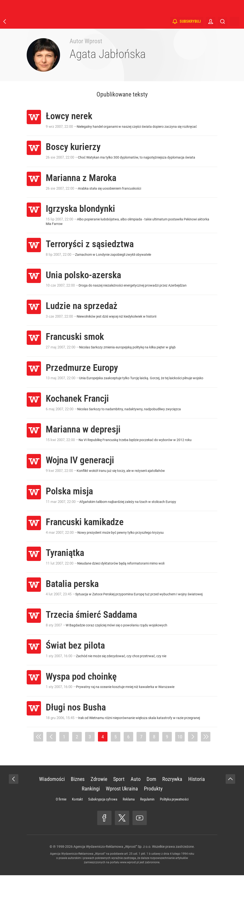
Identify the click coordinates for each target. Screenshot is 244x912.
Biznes (78, 816)
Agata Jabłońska (108, 54)
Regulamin (147, 836)
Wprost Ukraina (122, 825)
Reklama (129, 836)
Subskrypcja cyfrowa (102, 836)
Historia (196, 816)
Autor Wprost (86, 41)
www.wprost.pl (129, 899)
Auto (136, 816)
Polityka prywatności (174, 836)
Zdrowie (99, 816)
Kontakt (77, 836)
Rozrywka (172, 816)
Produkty (153, 825)
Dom (151, 816)
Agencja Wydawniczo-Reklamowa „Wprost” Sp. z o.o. (112, 883)
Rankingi (91, 825)
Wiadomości (52, 816)
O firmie (61, 836)
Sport (119, 816)
